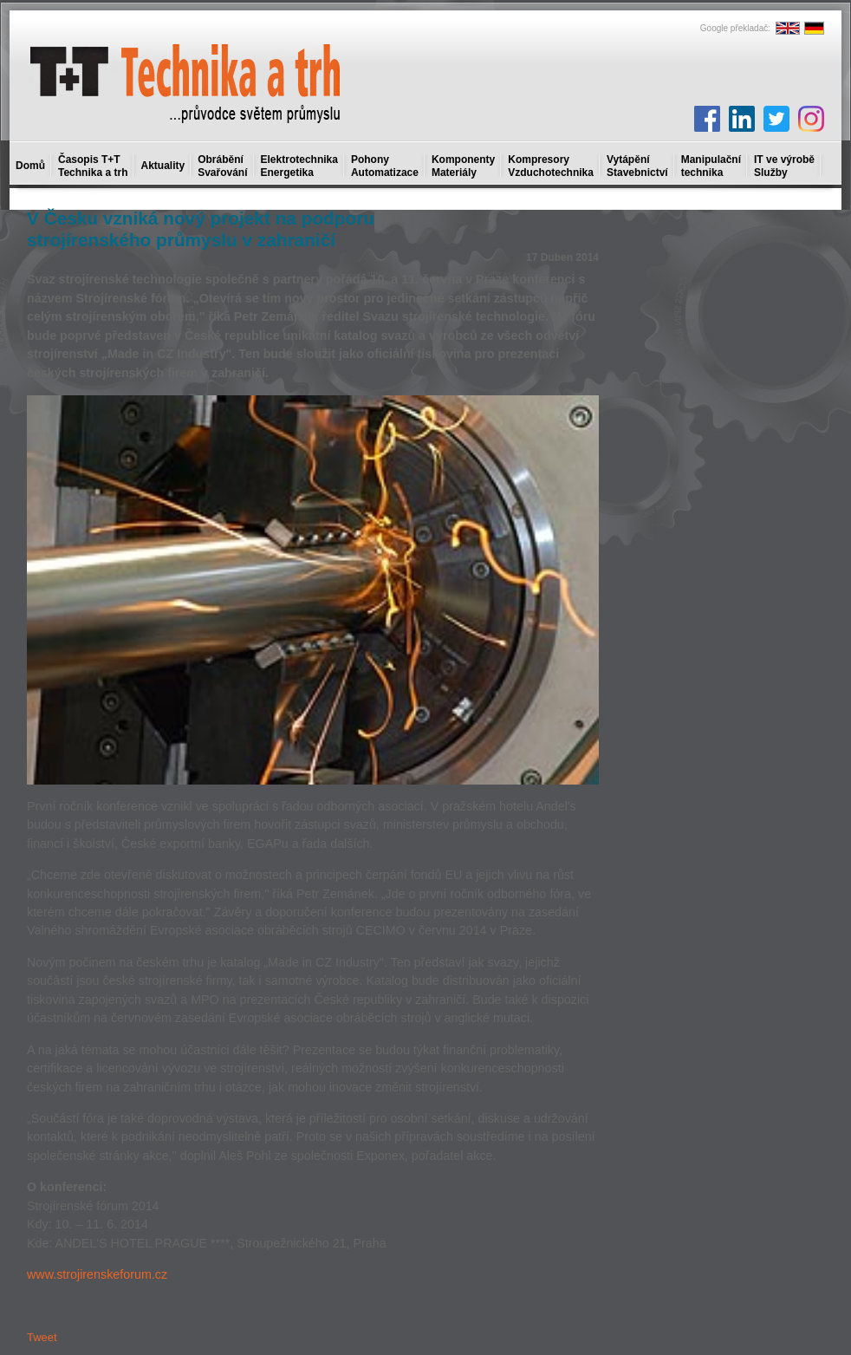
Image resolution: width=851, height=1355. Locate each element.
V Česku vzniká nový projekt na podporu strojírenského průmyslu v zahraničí (200, 229)
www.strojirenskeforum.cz (97, 1274)
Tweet (42, 1337)
